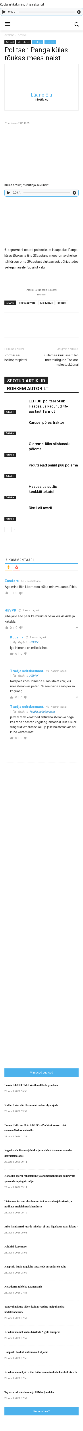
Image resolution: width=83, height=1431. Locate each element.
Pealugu (38, 42)
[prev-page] (7, 529)
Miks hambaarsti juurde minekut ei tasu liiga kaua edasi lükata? (41, 1226)
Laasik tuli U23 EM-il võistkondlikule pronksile (31, 1085)
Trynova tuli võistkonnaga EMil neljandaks (29, 1392)
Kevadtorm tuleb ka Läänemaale (23, 1286)
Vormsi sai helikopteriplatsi (15, 357)
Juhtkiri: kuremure (15, 1246)
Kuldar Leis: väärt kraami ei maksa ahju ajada (31, 1105)
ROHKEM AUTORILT (27, 388)
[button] (76, 24)
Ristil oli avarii (40, 508)
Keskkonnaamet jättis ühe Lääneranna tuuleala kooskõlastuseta (40, 1372)
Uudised (50, 42)
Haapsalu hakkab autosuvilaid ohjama (26, 1352)
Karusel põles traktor (46, 422)
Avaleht (9, 35)
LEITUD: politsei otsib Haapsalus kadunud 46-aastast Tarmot (48, 406)
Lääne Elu (41, 95)
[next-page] (14, 529)
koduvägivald (27, 302)
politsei (62, 302)
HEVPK (33, 642)
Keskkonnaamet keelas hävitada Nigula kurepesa (32, 1332)
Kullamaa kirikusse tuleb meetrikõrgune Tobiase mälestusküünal (61, 360)
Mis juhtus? (24, 42)
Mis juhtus (46, 302)
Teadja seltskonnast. (42, 711)
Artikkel (22, 35)
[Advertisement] (37, 919)
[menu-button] (8, 24)
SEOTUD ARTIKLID (26, 380)
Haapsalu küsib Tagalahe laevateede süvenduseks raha (35, 1266)
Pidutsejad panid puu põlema (53, 465)
